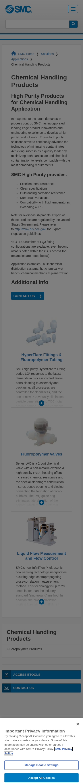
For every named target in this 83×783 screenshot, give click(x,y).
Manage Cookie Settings (41, 770)
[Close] (78, 729)
